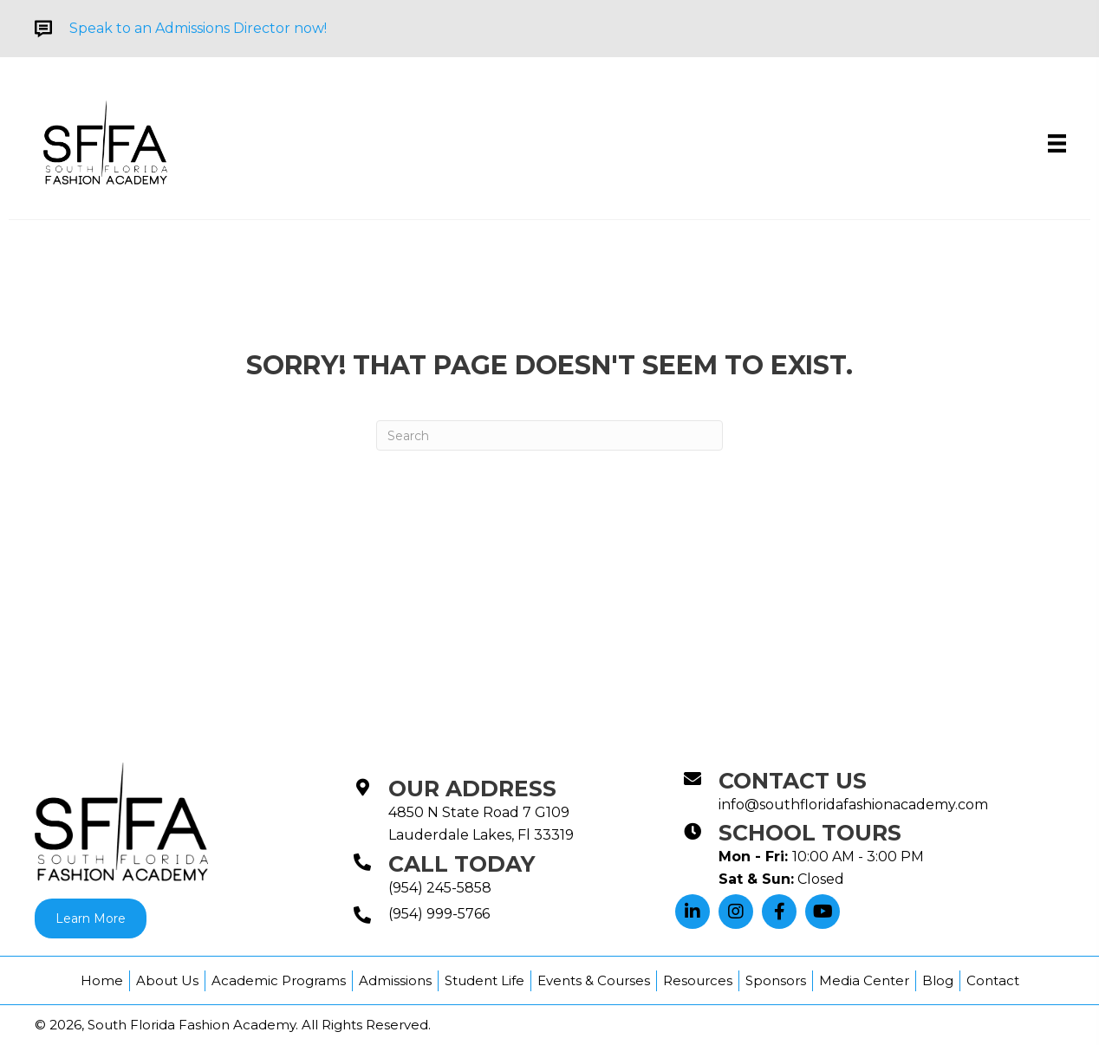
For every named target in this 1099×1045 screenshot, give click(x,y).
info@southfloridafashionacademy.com (853, 804)
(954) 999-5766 (439, 913)
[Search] (549, 435)
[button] (692, 911)
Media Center (864, 980)
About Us (167, 980)
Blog (937, 980)
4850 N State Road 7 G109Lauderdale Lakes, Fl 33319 (481, 823)
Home (102, 980)
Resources (697, 980)
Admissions (395, 980)
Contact (992, 980)
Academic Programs (278, 980)
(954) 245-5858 (439, 887)
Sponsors (775, 980)
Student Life (484, 980)
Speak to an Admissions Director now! (198, 28)
